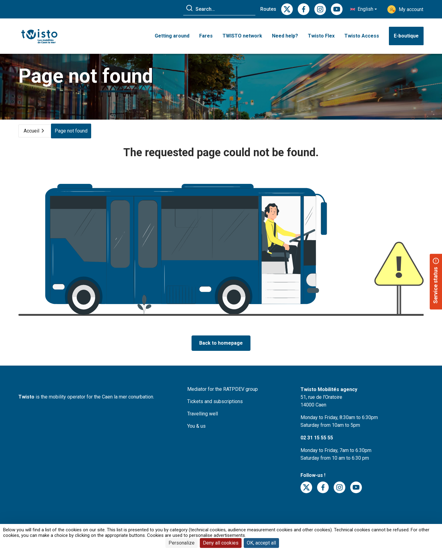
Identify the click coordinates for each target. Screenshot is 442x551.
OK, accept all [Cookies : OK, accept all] (261, 543)
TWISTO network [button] (242, 36)
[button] (363, 9)
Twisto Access (361, 36)
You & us (196, 432)
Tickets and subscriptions (215, 407)
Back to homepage (221, 349)
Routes (268, 9)
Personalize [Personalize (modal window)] (182, 543)
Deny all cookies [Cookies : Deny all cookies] (220, 543)
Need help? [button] (285, 36)
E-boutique (406, 36)
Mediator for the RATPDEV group (222, 395)
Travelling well (202, 419)
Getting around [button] (172, 36)
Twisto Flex (321, 36)
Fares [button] (206, 36)
